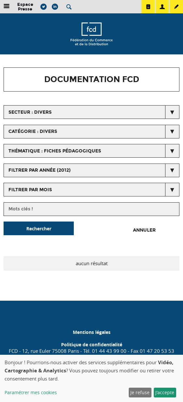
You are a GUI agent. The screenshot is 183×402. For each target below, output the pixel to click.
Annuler (144, 230)
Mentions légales (92, 332)
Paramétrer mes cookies (31, 392)
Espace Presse (25, 7)
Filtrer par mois (30, 190)
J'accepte (164, 392)
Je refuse (140, 392)
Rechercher (38, 228)
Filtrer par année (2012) (39, 170)
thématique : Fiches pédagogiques (54, 151)
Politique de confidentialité (91, 344)
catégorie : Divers (32, 131)
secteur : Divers (30, 112)
